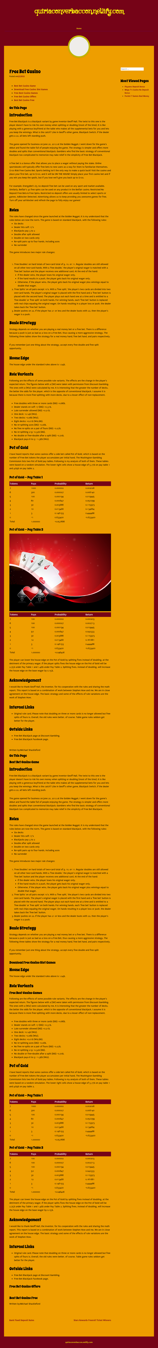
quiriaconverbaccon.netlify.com (79, 11)
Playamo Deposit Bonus (135, 87)
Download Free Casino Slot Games (31, 89)
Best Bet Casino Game (25, 85)
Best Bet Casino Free (24, 100)
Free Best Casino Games (26, 93)
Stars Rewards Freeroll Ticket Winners (92, 1320)
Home (79, 28)
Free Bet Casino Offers (25, 96)
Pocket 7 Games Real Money (137, 96)
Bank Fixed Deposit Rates (21, 1320)
